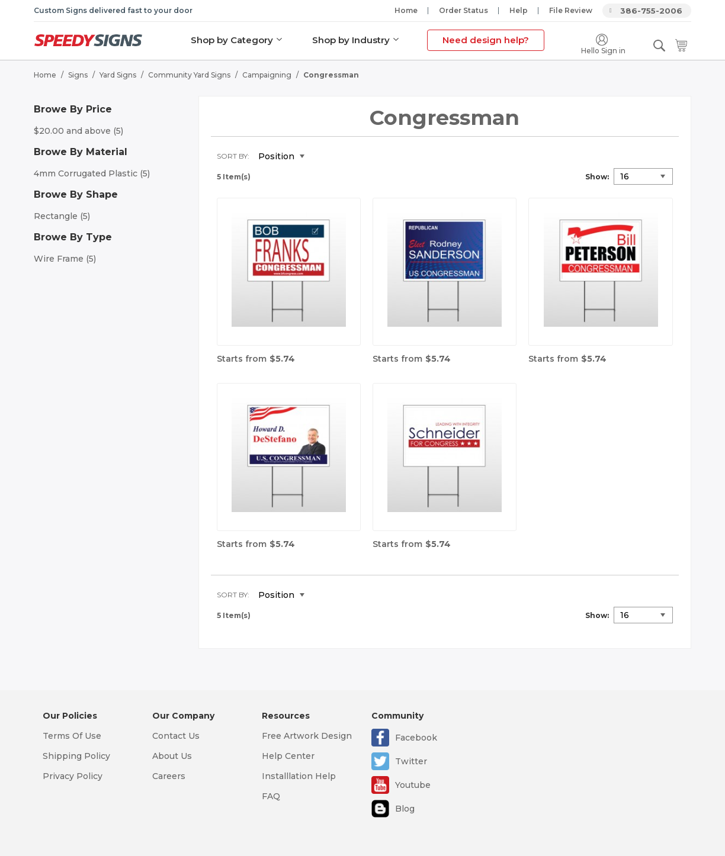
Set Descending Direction (322, 156)
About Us (172, 756)
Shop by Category (232, 40)
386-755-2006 (651, 10)
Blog (405, 808)
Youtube (413, 785)
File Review (570, 10)
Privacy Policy (72, 776)
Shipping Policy (76, 756)
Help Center (288, 756)
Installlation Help (299, 776)
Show (596, 176)
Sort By (232, 155)
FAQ (271, 796)
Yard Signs (118, 74)
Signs (78, 74)
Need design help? (485, 40)
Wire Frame (65, 258)
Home (406, 10)
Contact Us (176, 736)
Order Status (463, 10)
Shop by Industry (351, 40)
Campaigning (266, 74)
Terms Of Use (72, 736)
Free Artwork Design (307, 736)
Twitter (411, 761)
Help (518, 10)
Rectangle (62, 215)
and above (78, 130)
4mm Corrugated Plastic (92, 173)
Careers (168, 776)
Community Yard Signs (189, 74)
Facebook (416, 737)
